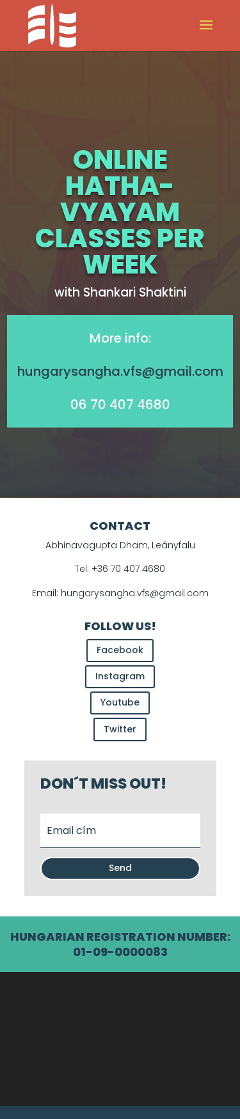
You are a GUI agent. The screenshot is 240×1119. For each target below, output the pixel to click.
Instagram (120, 676)
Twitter (120, 729)
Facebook (120, 650)
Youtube (120, 702)
